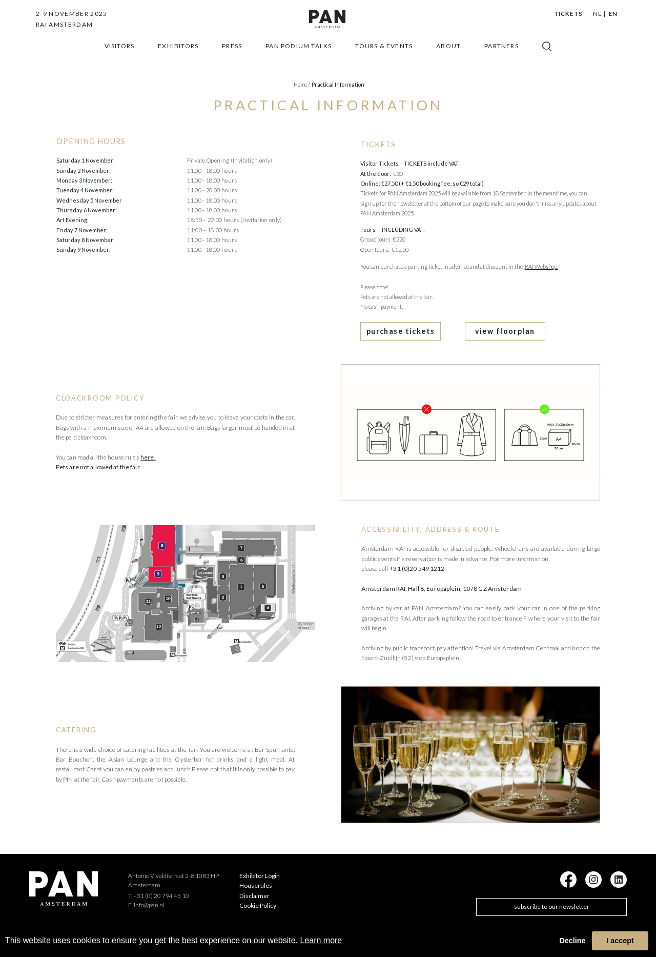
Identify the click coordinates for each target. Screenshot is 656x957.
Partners (501, 60)
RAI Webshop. (541, 266)
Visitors (120, 60)
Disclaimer (254, 890)
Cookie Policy (257, 900)
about (448, 60)
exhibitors (178, 60)
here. (148, 451)
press (232, 60)
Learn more (321, 940)
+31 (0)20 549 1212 (416, 563)
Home (302, 84)
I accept (620, 940)
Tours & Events (384, 60)
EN (613, 13)
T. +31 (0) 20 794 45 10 (158, 890)
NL (597, 13)
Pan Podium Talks (298, 60)
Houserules (255, 880)
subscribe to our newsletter (551, 901)
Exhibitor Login (259, 870)
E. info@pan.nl (146, 899)
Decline (572, 940)
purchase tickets (389, 328)
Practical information (338, 84)
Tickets (568, 13)
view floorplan (470, 328)
